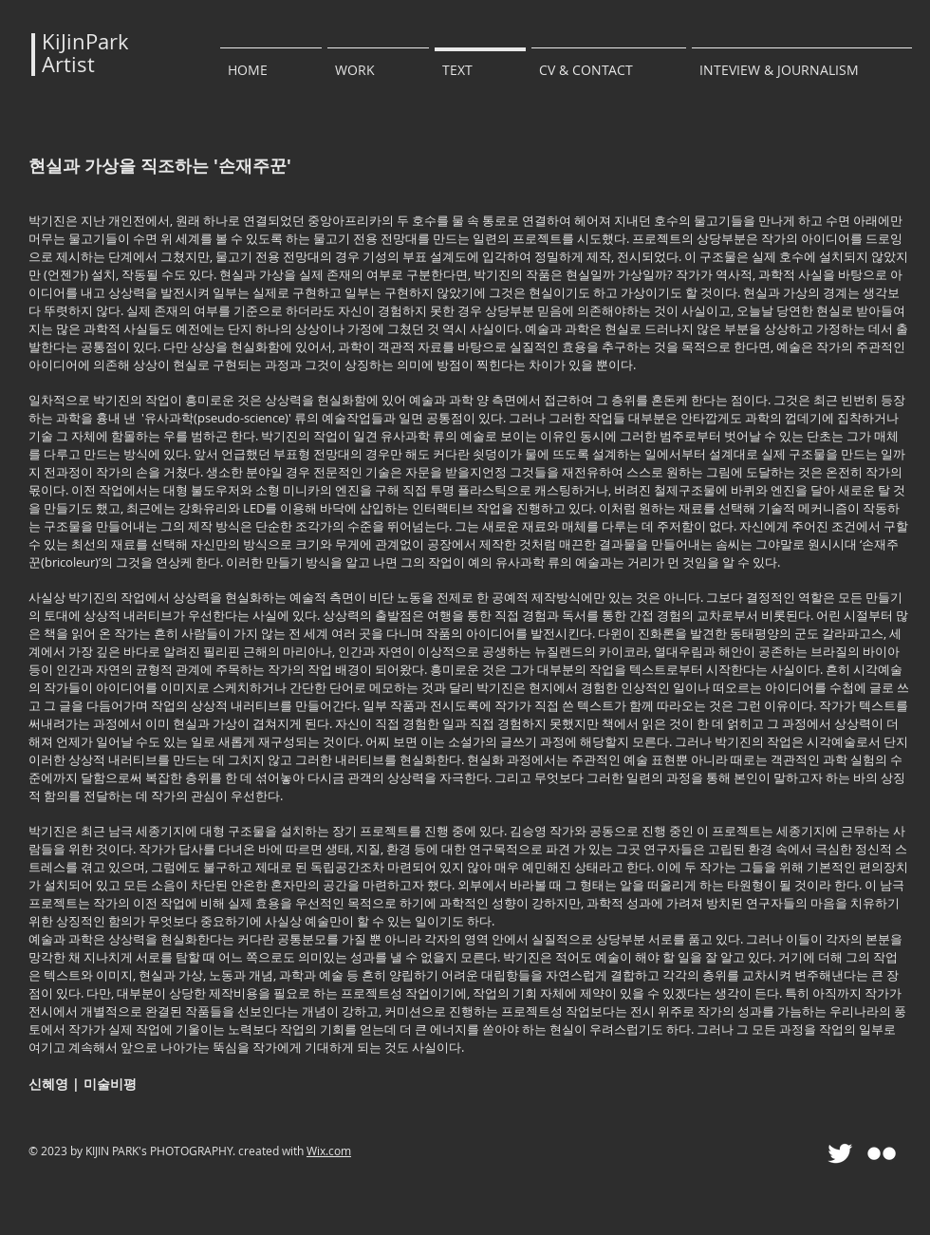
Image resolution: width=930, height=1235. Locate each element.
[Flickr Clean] (881, 1153)
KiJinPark (85, 41)
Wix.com (329, 1150)
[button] (378, 61)
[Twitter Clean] (840, 1153)
